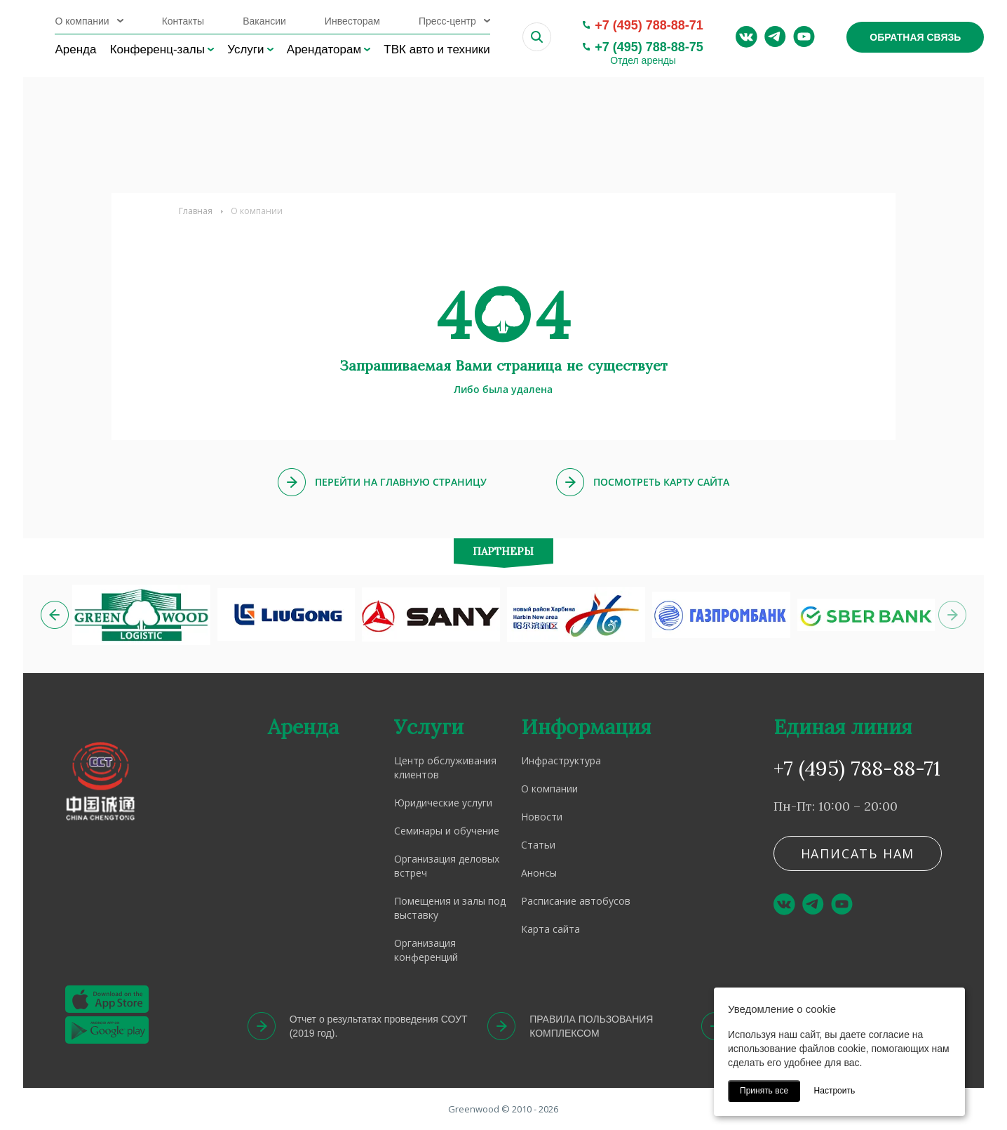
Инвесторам (352, 21)
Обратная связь (915, 37)
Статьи (538, 844)
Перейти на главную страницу (401, 481)
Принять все (764, 1091)
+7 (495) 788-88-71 (649, 25)
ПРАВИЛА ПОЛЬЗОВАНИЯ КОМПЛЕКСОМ (591, 1026)
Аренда (75, 49)
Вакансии (264, 21)
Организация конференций (426, 950)
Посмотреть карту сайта (661, 481)
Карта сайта (550, 929)
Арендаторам (324, 49)
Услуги (245, 49)
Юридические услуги (443, 802)
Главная (195, 211)
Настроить (835, 1091)
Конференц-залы (157, 49)
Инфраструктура (561, 760)
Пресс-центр (447, 21)
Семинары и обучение (446, 830)
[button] (55, 615)
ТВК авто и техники (436, 49)
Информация (586, 727)
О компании (82, 21)
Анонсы (539, 872)
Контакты (183, 21)
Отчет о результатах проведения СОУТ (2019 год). (379, 1026)
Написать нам (858, 853)
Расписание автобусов (575, 901)
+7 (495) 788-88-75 (649, 47)
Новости (541, 816)
